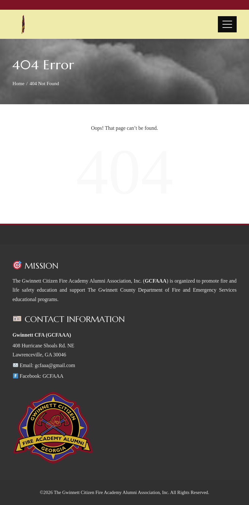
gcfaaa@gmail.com (55, 365)
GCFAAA (53, 376)
